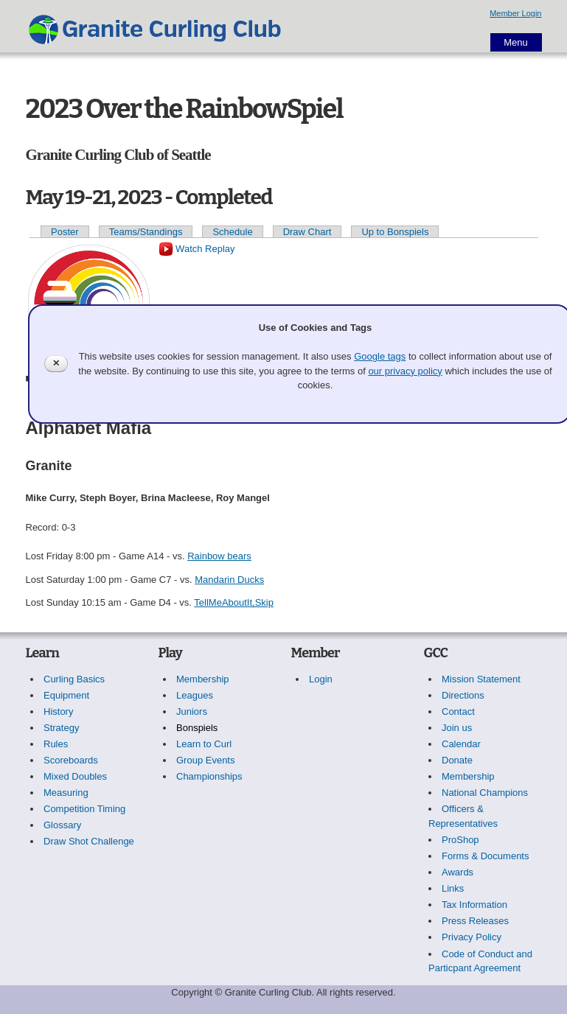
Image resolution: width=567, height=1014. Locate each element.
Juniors (191, 711)
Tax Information (474, 904)
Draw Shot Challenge (89, 841)
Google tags (380, 356)
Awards (457, 872)
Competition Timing (84, 808)
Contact (458, 711)
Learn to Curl (204, 743)
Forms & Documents (485, 855)
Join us (457, 727)
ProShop (460, 839)
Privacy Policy (471, 937)
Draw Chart (307, 231)
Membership (202, 679)
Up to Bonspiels (394, 231)
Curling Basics (74, 679)
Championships (209, 776)
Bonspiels (197, 727)
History (58, 711)
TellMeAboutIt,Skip (234, 602)
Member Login (515, 13)
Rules (56, 743)
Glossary (62, 825)
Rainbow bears (219, 556)
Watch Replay (197, 248)
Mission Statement (481, 679)
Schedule (232, 231)
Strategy (61, 727)
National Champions (485, 792)
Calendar (461, 743)
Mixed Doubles (75, 776)
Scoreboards (71, 760)
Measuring (66, 792)
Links (453, 888)
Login (321, 679)
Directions (463, 695)
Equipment (66, 695)
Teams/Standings (146, 231)
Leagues (194, 695)
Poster (65, 231)
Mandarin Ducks (229, 579)
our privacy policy (405, 371)
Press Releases (475, 920)
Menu (516, 42)
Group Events (205, 760)
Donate (457, 760)
